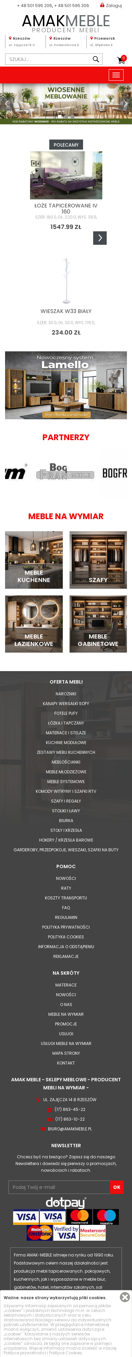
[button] (7, 104)
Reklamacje (66, 956)
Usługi (66, 1034)
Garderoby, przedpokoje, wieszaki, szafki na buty (66, 850)
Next (100, 238)
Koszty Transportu (66, 898)
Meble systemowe (66, 781)
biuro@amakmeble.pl (70, 1129)
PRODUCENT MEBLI (66, 22)
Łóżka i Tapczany (66, 723)
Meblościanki (66, 762)
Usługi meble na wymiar (66, 1043)
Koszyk (124, 58)
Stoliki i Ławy (66, 811)
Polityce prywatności (25, 1353)
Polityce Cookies (65, 1353)
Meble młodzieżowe (66, 772)
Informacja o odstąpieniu (66, 946)
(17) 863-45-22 (70, 1109)
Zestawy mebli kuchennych (66, 752)
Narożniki (66, 694)
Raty (66, 888)
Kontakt (66, 1063)
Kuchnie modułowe (66, 742)
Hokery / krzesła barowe (66, 840)
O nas (66, 1004)
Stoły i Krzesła (66, 830)
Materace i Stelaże (66, 733)
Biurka (66, 820)
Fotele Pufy (66, 713)
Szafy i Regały (66, 801)
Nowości (66, 878)
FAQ (66, 907)
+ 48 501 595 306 (71, 5)
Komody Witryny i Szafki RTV (66, 791)
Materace (66, 985)
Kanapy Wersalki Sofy (66, 703)
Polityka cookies (66, 937)
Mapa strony (66, 1053)
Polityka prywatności (66, 927)
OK (117, 1187)
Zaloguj (111, 5)
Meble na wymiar (66, 1014)
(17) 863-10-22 (70, 1119)
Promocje (66, 1024)
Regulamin (66, 917)
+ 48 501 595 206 (34, 5)
